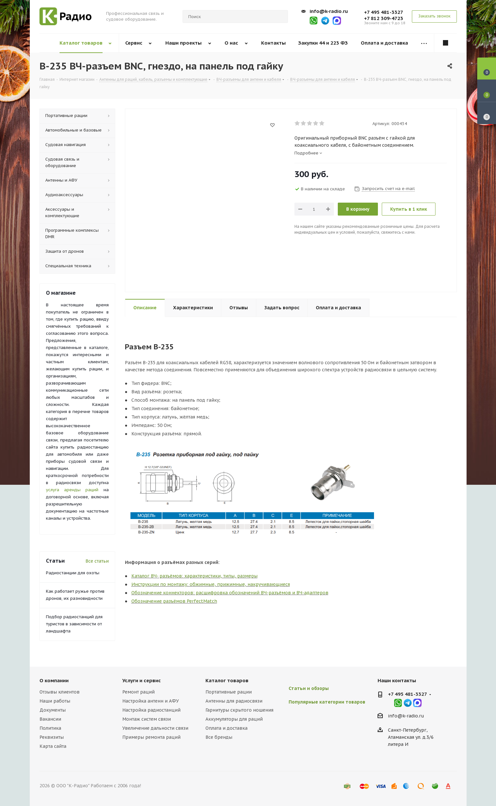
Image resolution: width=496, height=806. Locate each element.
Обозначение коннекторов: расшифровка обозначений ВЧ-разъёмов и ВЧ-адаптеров (229, 593)
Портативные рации (228, 692)
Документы (52, 710)
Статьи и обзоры (309, 688)
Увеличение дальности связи (155, 728)
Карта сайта (52, 746)
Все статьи (97, 561)
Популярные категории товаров (327, 702)
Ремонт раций (138, 692)
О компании (54, 680)
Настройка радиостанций (151, 710)
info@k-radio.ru (329, 11)
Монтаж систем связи (146, 719)
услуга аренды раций (72, 490)
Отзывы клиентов (59, 692)
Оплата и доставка (226, 728)
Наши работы (54, 701)
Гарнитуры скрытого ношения (239, 710)
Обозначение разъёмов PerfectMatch (174, 601)
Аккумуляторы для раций (234, 719)
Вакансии (50, 719)
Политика (50, 728)
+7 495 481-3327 (383, 12)
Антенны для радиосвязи (233, 701)
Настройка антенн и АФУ (150, 701)
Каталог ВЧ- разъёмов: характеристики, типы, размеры (194, 576)
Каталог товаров (226, 680)
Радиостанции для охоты (72, 573)
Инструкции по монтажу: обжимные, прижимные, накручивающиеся (210, 584)
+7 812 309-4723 (383, 18)
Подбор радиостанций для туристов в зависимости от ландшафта (74, 624)
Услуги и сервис (141, 680)
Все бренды (218, 737)
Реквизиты (51, 737)
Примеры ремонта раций (151, 737)
